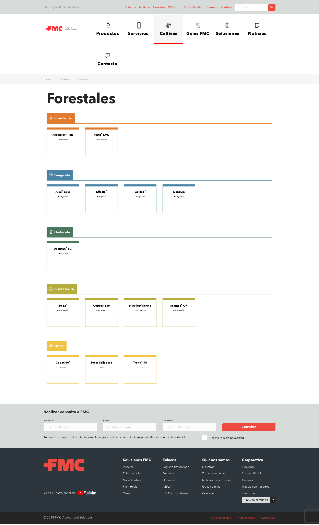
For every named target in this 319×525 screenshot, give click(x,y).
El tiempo (169, 481)
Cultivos (168, 29)
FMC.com (174, 7)
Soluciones (230, 29)
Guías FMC (199, 29)
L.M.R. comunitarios (175, 495)
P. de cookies (246, 519)
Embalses (169, 475)
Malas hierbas (132, 481)
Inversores (248, 495)
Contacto (107, 60)
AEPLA (167, 488)
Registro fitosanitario (176, 468)
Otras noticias (211, 488)
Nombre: (49, 421)
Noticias (144, 7)
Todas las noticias (213, 475)
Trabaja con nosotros (255, 488)
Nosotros (159, 7)
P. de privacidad (233, 439)
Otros (126, 495)
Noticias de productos (216, 481)
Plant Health (130, 488)
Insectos (128, 468)
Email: (106, 421)
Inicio (49, 80)
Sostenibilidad (193, 7)
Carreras (212, 7)
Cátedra (130, 7)
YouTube (226, 7)
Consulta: (168, 421)
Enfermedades (132, 475)
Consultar (249, 428)
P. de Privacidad (221, 519)
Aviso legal (268, 519)
